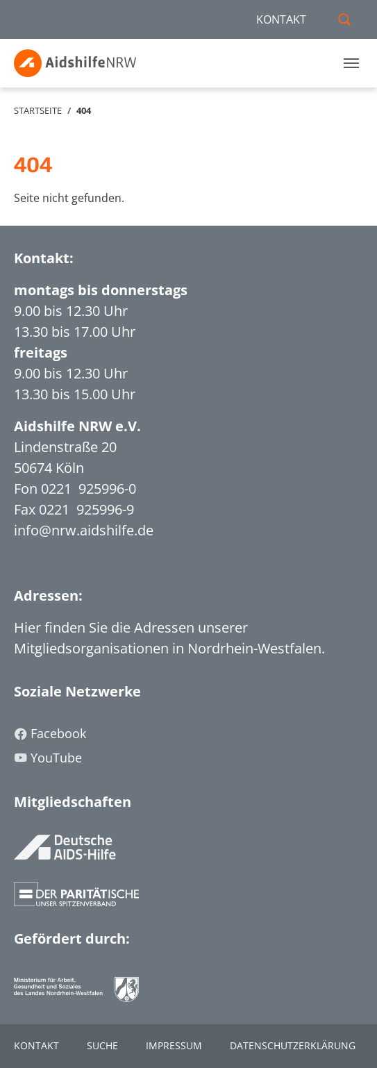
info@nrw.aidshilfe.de (83, 530)
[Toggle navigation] (351, 63)
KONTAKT (281, 19)
